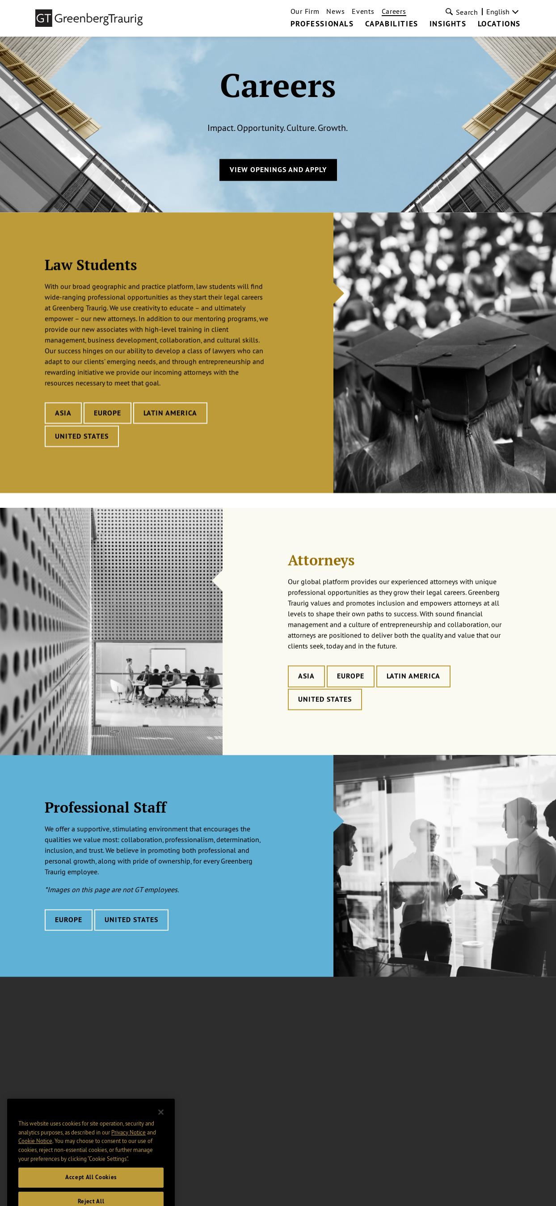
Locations (499, 24)
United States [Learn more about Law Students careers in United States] (82, 436)
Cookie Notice (35, 1149)
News (335, 11)
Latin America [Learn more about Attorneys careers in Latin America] (413, 687)
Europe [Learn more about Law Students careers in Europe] (107, 413)
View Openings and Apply (278, 169)
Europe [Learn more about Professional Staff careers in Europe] (68, 929)
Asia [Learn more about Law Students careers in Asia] (63, 413)
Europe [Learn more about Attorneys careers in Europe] (350, 687)
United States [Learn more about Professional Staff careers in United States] (131, 929)
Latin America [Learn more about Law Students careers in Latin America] (170, 413)
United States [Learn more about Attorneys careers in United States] (325, 710)
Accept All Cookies (91, 1185)
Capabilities (391, 24)
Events (363, 11)
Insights (448, 24)
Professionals (322, 24)
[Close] (161, 1120)
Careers (394, 11)
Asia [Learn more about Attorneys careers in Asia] (306, 687)
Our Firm (305, 11)
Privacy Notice (128, 1140)
